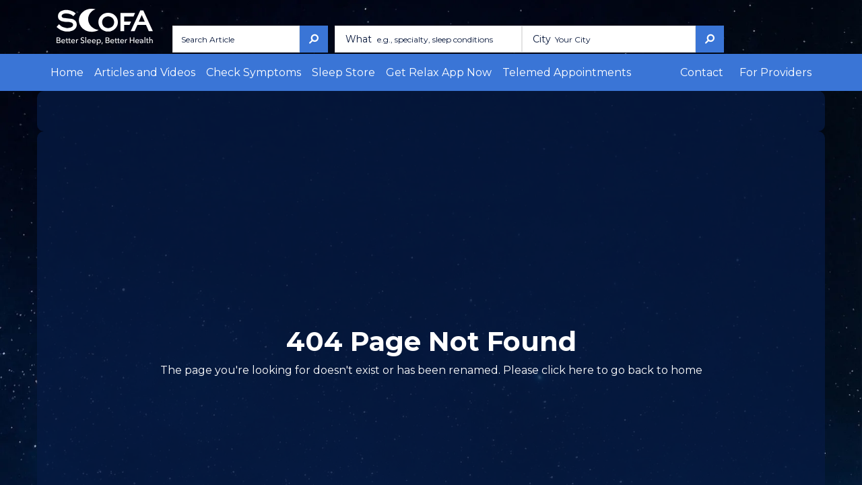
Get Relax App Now (374, 72)
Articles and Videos (130, 72)
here (551, 370)
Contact (719, 72)
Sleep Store (294, 72)
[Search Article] (232, 39)
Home (64, 72)
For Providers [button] (781, 72)
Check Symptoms (221, 72)
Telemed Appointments (479, 72)
